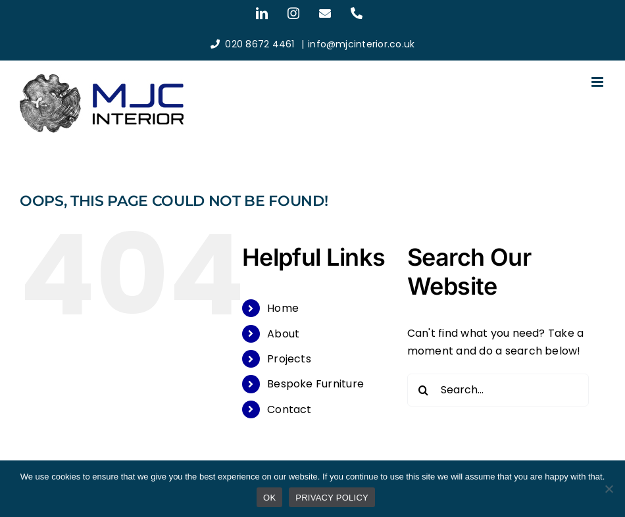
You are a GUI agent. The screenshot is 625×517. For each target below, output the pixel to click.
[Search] (423, 390)
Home (283, 308)
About (283, 333)
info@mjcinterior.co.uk (361, 44)
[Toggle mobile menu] (598, 82)
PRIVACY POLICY (331, 498)
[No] (608, 488)
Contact (289, 409)
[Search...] (498, 390)
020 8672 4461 (259, 44)
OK (269, 498)
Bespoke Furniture (315, 383)
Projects (289, 358)
